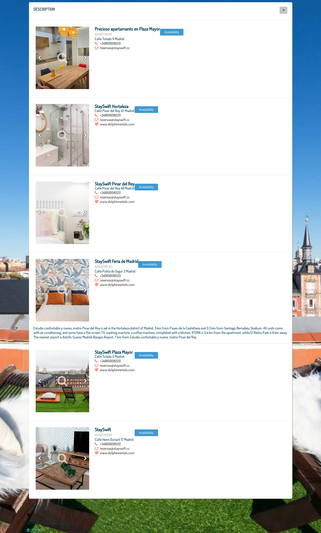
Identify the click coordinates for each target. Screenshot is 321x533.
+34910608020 (110, 43)
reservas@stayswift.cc (115, 48)
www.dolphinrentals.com (117, 124)
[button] (283, 10)
